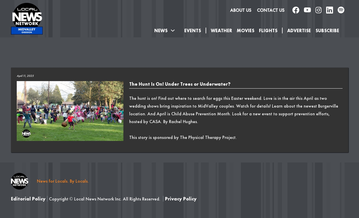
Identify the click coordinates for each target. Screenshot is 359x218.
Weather (221, 31)
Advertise (299, 31)
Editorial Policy (28, 199)
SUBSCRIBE (327, 31)
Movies (245, 31)
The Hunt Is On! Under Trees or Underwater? (179, 84)
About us (240, 10)
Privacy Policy (181, 199)
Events (192, 31)
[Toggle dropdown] (172, 30)
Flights (268, 31)
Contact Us (270, 10)
